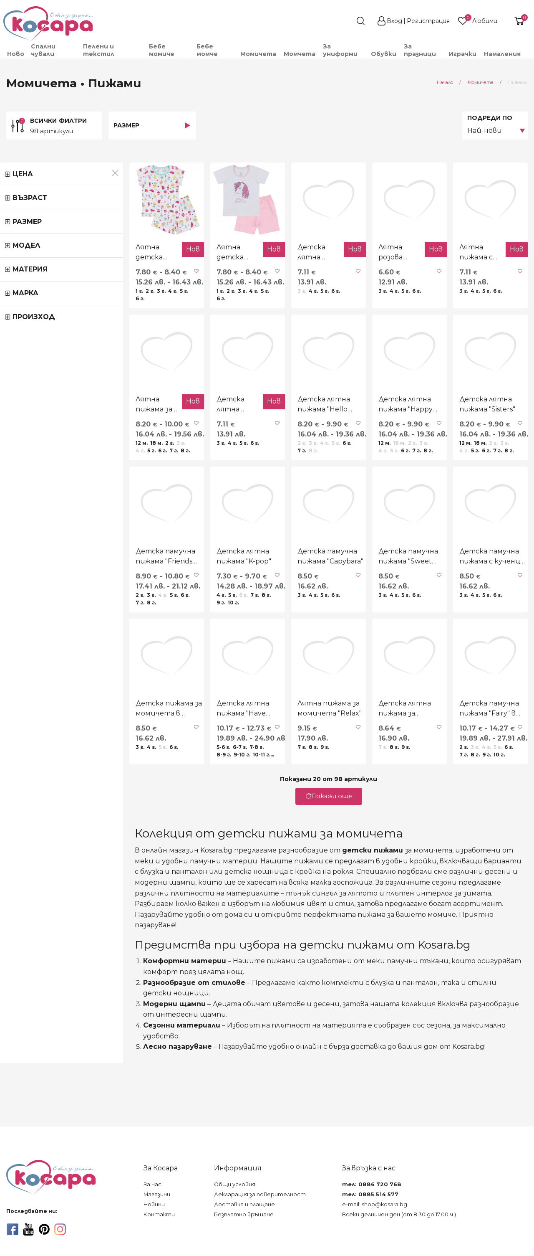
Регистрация (428, 21)
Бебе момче (207, 50)
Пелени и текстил (98, 50)
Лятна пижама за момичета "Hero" (44, 453)
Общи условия (234, 1184)
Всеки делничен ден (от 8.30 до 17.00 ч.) (399, 1214)
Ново (15, 54)
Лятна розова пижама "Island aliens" (355, 277)
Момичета (258, 54)
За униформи (340, 50)
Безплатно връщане (244, 1214)
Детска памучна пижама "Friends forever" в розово (57, 630)
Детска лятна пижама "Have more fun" (159, 807)
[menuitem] (15, 54)
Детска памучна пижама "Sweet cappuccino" (373, 630)
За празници (420, 50)
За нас (152, 1184)
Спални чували (43, 50)
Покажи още (267, 894)
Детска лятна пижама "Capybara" (151, 453)
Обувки (383, 54)
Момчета (299, 54)
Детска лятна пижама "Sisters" (476, 453)
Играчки (462, 54)
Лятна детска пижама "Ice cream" (39, 277)
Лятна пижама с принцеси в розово (464, 277)
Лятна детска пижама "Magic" (145, 277)
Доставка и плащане (244, 1204)
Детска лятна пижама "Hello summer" (265, 453)
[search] (345, 21)
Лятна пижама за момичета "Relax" (256, 807)
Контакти (159, 1214)
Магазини (157, 1194)
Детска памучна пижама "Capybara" (268, 630)
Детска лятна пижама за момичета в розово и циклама (374, 807)
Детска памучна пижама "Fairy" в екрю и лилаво (479, 807)
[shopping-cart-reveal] (516, 21)
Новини (154, 1204)
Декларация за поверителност (260, 1194)
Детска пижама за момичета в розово (48, 807)
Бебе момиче (161, 50)
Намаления (502, 54)
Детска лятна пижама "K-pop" (164, 630)
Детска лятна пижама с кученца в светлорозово (256, 277)
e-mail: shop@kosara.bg (374, 1204)
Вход (394, 21)
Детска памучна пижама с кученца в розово (479, 630)
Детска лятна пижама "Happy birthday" (370, 453)
